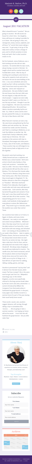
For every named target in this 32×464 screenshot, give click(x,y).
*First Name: (16, 401)
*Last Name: (16, 407)
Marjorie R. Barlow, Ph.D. (16, 3)
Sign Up (16, 421)
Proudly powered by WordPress (11, 459)
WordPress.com (17, 460)
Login (25, 460)
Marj (6, 332)
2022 (16, 435)
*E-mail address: (16, 414)
